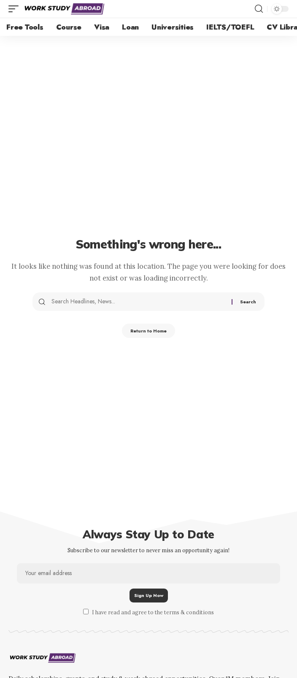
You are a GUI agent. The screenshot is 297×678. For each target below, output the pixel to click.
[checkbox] (86, 611)
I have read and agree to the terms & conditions (153, 612)
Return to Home (148, 330)
